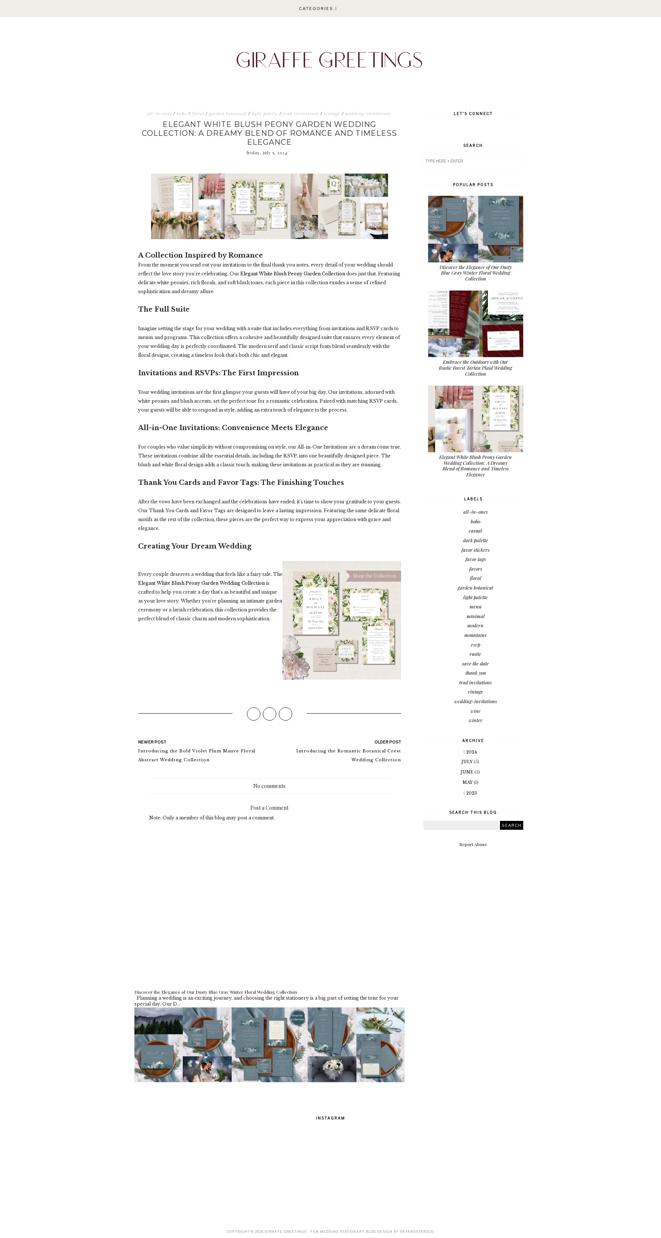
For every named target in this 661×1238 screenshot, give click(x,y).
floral (198, 113)
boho (182, 113)
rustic (475, 654)
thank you (475, 673)
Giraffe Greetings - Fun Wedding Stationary (314, 1231)
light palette (264, 113)
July (467, 761)
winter (476, 720)
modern (475, 625)
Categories (316, 8)
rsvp (475, 644)
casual (475, 530)
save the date (475, 663)
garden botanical (228, 113)
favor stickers (475, 550)
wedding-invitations (368, 113)
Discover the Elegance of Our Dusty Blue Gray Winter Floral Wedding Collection (215, 992)
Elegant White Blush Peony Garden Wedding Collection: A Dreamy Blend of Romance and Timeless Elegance (475, 465)
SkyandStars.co (417, 1231)
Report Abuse (473, 844)
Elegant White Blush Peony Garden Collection (292, 273)
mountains (475, 635)
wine (476, 711)
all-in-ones (159, 113)
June (467, 772)
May (468, 782)
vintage (332, 113)
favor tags (475, 559)
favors (475, 569)
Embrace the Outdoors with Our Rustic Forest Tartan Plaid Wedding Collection (475, 367)
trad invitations (301, 113)
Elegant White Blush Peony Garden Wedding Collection (201, 583)
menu (475, 606)
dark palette (475, 540)
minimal (476, 616)
